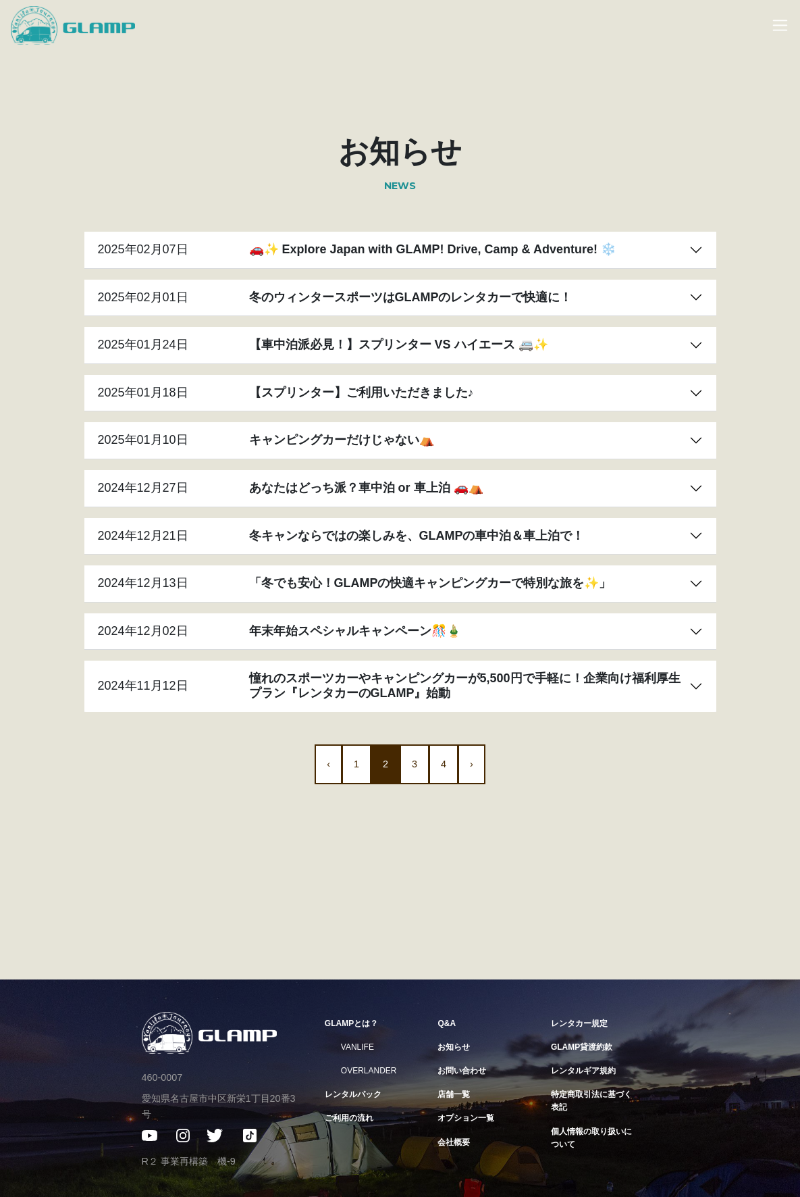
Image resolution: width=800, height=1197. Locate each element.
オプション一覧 (465, 1118)
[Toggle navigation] (773, 25)
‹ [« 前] (328, 764)
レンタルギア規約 (583, 1070)
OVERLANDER (369, 1070)
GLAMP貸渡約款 (581, 1047)
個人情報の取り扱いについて (591, 1138)
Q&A (446, 1023)
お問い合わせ (461, 1070)
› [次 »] (471, 764)
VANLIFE (357, 1047)
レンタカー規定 (579, 1023)
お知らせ (453, 1047)
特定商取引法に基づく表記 (591, 1101)
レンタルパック (353, 1094)
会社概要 (453, 1142)
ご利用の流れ (349, 1118)
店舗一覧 (453, 1094)
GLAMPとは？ (351, 1023)
